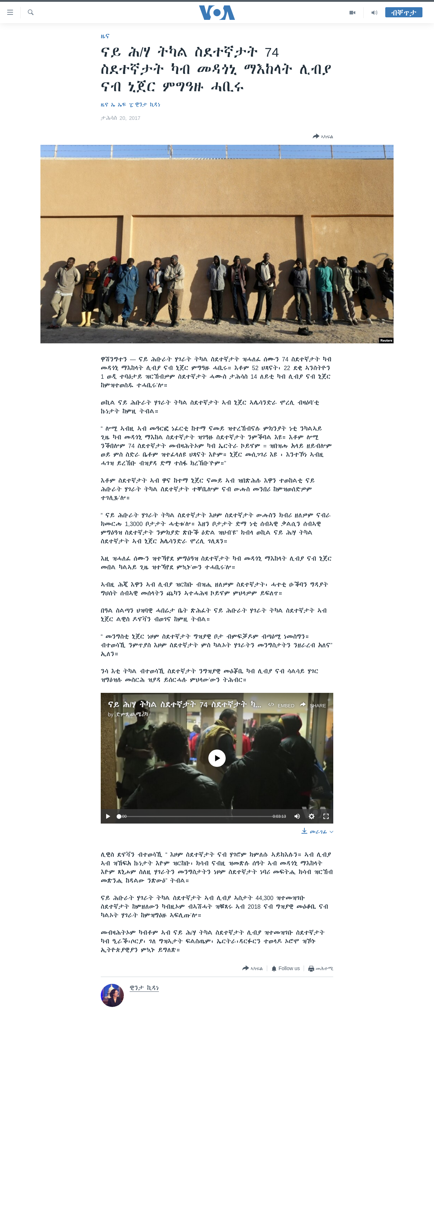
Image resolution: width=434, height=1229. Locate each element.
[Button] (323, 137)
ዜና (105, 36)
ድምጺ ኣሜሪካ (132, 714)
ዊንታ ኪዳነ (147, 104)
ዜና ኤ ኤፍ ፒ (117, 104)
